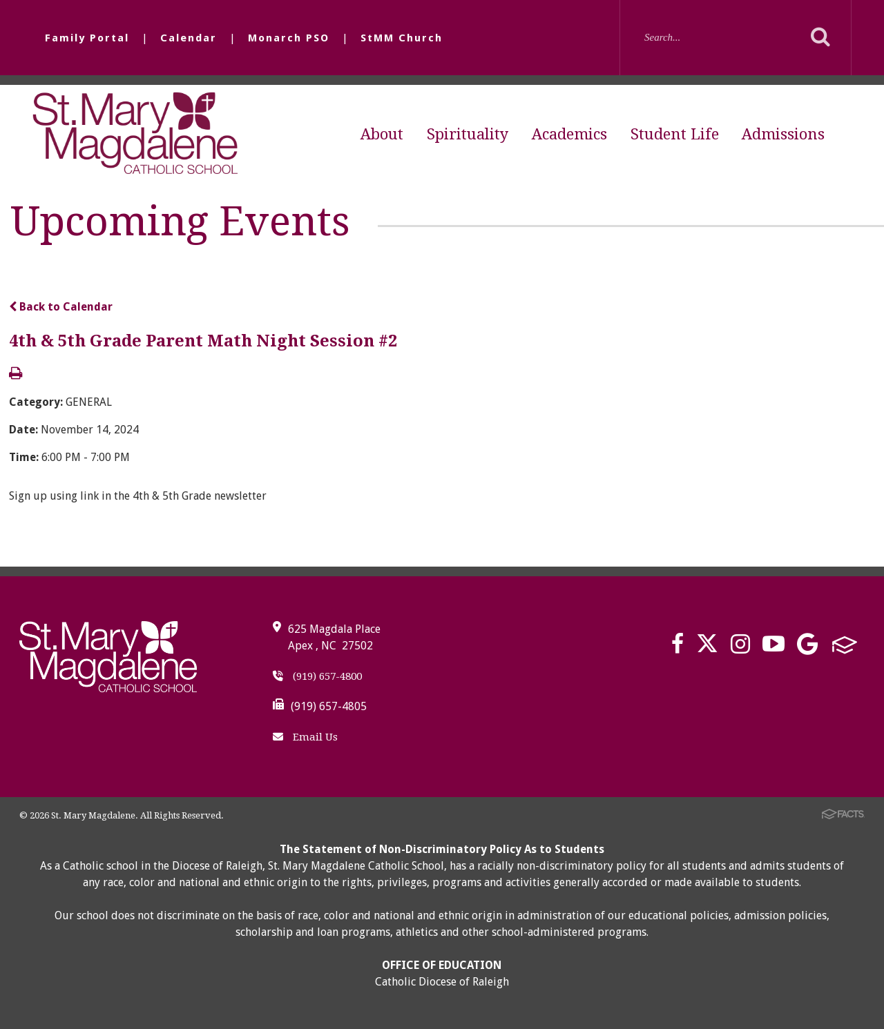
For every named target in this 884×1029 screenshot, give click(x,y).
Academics (569, 134)
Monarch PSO (288, 38)
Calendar (188, 38)
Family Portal (87, 38)
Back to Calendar (61, 306)
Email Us (305, 737)
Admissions (783, 134)
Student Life (675, 134)
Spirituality (467, 134)
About (382, 134)
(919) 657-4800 (317, 676)
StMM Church (402, 38)
